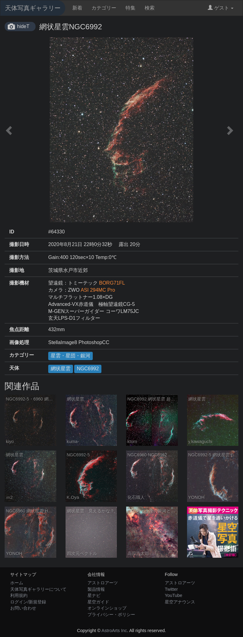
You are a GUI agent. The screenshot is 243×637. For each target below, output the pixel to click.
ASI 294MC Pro (98, 290)
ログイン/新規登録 (28, 601)
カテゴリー (104, 7)
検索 (150, 7)
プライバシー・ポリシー (111, 614)
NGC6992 (88, 368)
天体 (14, 368)
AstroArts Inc (114, 630)
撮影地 (16, 270)
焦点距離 (19, 329)
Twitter (171, 589)
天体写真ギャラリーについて (38, 589)
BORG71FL (112, 283)
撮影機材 (19, 283)
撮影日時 (19, 244)
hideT (23, 26)
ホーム (16, 582)
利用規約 (19, 595)
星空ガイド (98, 601)
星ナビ (93, 595)
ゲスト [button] (220, 7)
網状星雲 (60, 368)
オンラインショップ (106, 608)
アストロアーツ (102, 582)
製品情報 (96, 589)
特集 (130, 7)
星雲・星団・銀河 (70, 355)
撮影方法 (19, 257)
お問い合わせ (23, 608)
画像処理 (19, 342)
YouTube (173, 595)
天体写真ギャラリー (33, 8)
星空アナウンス (180, 601)
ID (11, 231)
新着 (77, 7)
